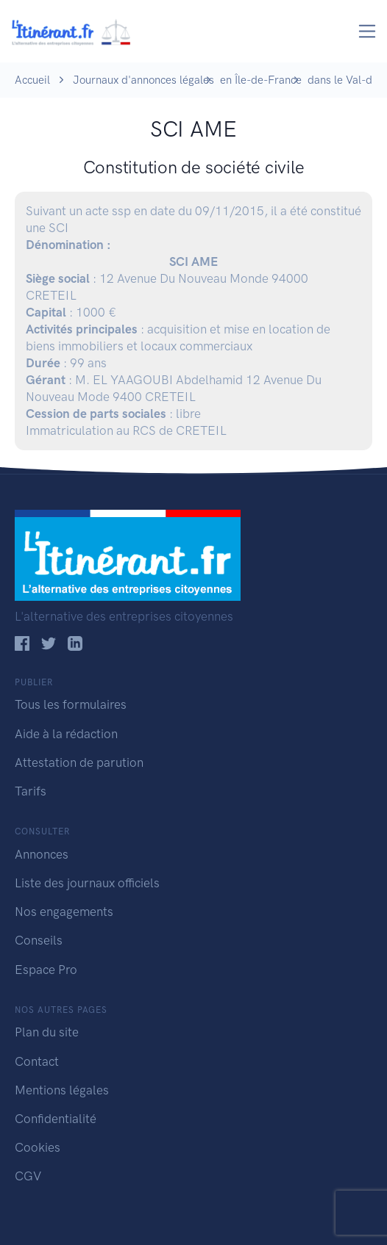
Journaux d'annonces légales (143, 80)
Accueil (32, 80)
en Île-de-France (261, 80)
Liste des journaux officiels (87, 883)
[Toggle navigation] (367, 31)
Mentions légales (62, 1090)
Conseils (39, 940)
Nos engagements (64, 911)
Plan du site (47, 1032)
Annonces (41, 854)
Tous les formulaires (71, 704)
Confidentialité (55, 1118)
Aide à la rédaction (66, 733)
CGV (28, 1176)
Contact (37, 1061)
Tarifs (30, 791)
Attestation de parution (79, 762)
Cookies (37, 1147)
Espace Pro (46, 969)
